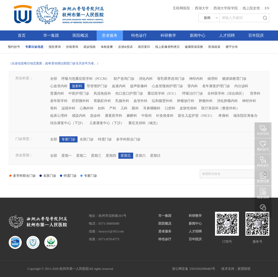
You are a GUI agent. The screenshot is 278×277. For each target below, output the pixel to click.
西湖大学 (202, 8)
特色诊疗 (139, 35)
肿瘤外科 (206, 101)
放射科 (77, 86)
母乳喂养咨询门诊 (171, 78)
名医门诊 (87, 139)
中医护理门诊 (78, 93)
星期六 (140, 155)
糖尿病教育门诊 (234, 78)
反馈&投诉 (125, 46)
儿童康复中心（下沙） (106, 123)
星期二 (81, 155)
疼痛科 (223, 115)
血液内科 (119, 86)
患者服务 (109, 35)
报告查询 (55, 46)
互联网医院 (181, 8)
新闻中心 (197, 35)
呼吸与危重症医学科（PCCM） (85, 78)
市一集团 (51, 35)
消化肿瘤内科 (227, 101)
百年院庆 (256, 35)
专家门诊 (68, 139)
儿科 (124, 108)
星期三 (96, 155)
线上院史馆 (251, 8)
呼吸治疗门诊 (192, 93)
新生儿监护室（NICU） (196, 115)
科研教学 (168, 35)
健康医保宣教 (194, 46)
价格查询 (72, 46)
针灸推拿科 (165, 115)
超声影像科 (138, 86)
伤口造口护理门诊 (129, 93)
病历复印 (144, 46)
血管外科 (140, 101)
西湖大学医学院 (225, 8)
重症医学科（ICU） (162, 93)
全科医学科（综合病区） (226, 93)
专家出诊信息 (34, 46)
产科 (112, 108)
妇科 (101, 108)
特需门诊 (105, 139)
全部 (53, 78)
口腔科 (170, 108)
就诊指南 (89, 46)
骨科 (53, 108)
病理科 (212, 78)
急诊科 (95, 115)
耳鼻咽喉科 (152, 108)
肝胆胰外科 (80, 101)
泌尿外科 (68, 108)
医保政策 (214, 46)
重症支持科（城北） (144, 123)
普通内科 (57, 93)
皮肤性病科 (188, 108)
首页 (22, 35)
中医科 (146, 115)
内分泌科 (241, 86)
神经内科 (196, 78)
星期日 (155, 155)
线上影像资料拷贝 (167, 46)
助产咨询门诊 (124, 78)
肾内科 (192, 86)
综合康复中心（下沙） (67, 123)
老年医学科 (59, 101)
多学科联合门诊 (128, 139)
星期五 (126, 155)
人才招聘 (227, 35)
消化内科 (146, 78)
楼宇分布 (232, 46)
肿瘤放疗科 (185, 101)
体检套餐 (107, 46)
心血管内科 (59, 86)
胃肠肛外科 (102, 101)
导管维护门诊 (97, 86)
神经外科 (249, 101)
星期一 (66, 155)
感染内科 (79, 115)
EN (267, 8)
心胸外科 (87, 108)
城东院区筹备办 (245, 115)
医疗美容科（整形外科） (220, 108)
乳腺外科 (122, 101)
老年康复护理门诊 (216, 86)
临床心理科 (59, 115)
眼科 (135, 108)
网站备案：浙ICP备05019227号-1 (142, 268)
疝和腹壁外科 (162, 101)
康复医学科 (113, 115)
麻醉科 (132, 115)
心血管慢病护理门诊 (167, 86)
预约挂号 (14, 46)
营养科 (255, 93)
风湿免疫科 (102, 93)
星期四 (111, 155)
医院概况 (80, 35)
